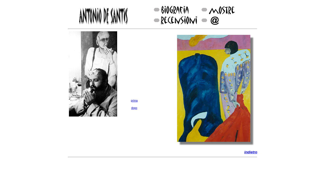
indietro (250, 152)
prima (134, 100)
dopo (134, 107)
